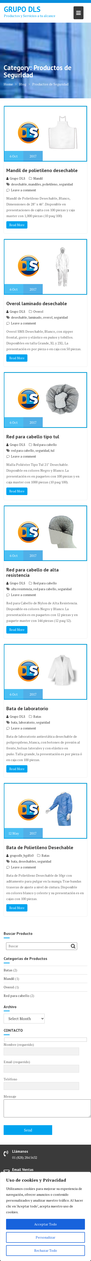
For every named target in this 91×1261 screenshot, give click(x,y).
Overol (38, 311)
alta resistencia (21, 589)
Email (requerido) (41, 1065)
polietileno (50, 184)
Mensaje (41, 1106)
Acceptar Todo (45, 1224)
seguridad (66, 184)
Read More (17, 225)
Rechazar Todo (45, 1250)
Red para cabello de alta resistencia (32, 572)
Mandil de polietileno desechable (42, 170)
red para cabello (22, 450)
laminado (34, 317)
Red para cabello (45, 444)
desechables (27, 861)
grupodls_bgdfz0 (19, 855)
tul (52, 450)
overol (47, 317)
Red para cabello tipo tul (32, 436)
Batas (37, 716)
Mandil (38, 178)
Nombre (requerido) (41, 1048)
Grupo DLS (15, 178)
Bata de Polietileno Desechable (39, 847)
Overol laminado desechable (36, 303)
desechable (19, 184)
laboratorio (27, 722)
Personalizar (45, 1237)
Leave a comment (23, 190)
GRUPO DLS (22, 9)
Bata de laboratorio (27, 708)
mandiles (34, 184)
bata (14, 722)
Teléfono (41, 1082)
